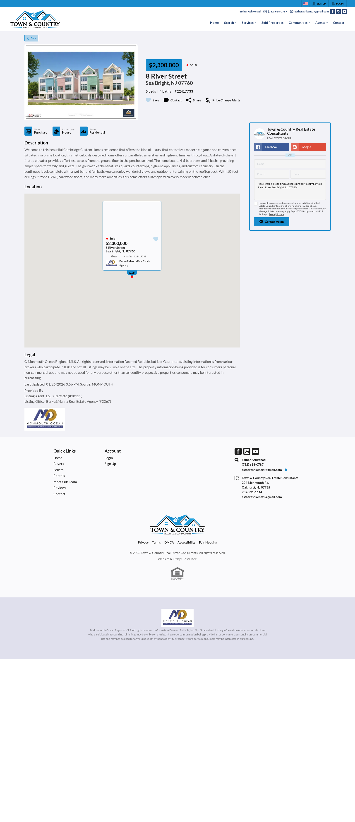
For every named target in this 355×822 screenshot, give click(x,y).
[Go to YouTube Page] (344, 11)
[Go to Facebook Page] (332, 11)
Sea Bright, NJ (161, 83)
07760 (185, 83)
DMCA (169, 542)
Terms (272, 214)
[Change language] (305, 3)
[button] (272, 221)
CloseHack (189, 559)
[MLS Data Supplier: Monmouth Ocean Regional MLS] (177, 617)
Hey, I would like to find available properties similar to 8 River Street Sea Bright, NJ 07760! (290, 190)
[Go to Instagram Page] (338, 11)
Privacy (280, 214)
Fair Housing (208, 542)
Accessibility (186, 542)
